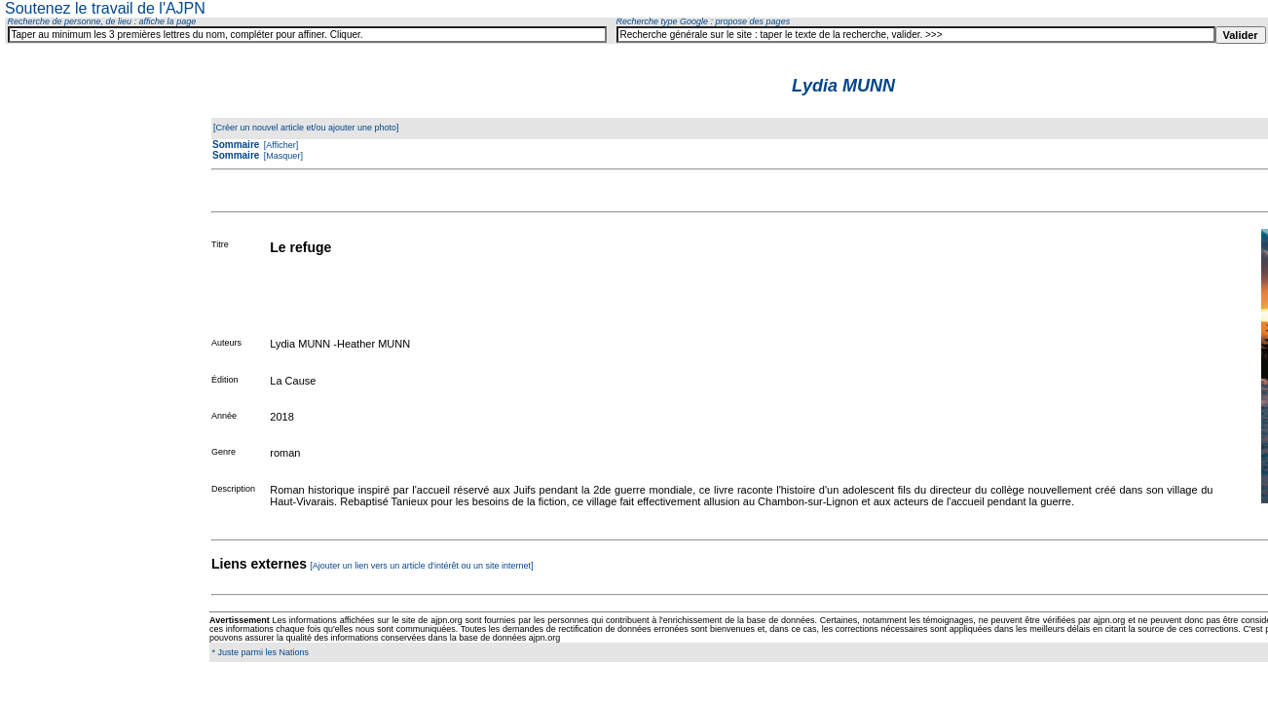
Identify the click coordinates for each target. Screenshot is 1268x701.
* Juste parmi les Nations (259, 652)
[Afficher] (279, 145)
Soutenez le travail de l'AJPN (105, 8)
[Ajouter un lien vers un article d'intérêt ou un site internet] (421, 566)
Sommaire (235, 144)
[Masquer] (282, 156)
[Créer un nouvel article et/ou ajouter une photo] (306, 127)
